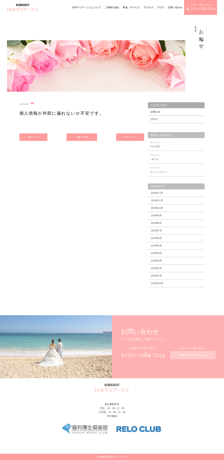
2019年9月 (156, 218)
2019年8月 (156, 226)
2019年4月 (156, 256)
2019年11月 (157, 203)
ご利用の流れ (112, 7)
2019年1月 (156, 278)
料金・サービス (131, 7)
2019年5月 (156, 248)
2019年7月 (156, 233)
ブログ (160, 7)
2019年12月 (157, 196)
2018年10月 (157, 286)
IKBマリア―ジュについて (86, 7)
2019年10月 (157, 211)
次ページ (130, 137)
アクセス (148, 7)
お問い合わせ (175, 7)
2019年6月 (156, 241)
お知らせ (155, 113)
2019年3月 (156, 263)
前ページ (33, 137)
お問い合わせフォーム (193, 357)
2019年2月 (156, 271)
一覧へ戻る (81, 137)
